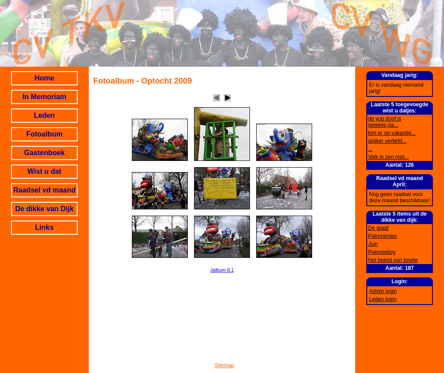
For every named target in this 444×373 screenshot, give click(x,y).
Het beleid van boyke (393, 260)
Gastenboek (44, 152)
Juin (373, 244)
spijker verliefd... (387, 141)
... (370, 149)
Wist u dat (44, 171)
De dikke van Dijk (44, 209)
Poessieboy (382, 252)
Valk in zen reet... (388, 157)
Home (44, 78)
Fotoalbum (44, 134)
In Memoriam (45, 96)
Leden (44, 115)
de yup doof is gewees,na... (384, 122)
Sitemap (224, 365)
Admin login (383, 291)
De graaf (378, 228)
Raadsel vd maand (44, 190)
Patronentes (382, 236)
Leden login (382, 299)
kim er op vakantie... (392, 133)
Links (44, 227)
